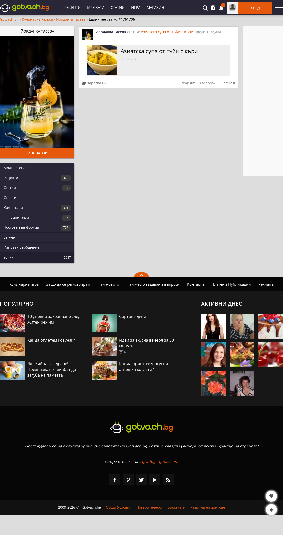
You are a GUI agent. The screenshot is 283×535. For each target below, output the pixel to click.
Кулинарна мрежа (37, 19)
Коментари (37, 208)
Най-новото (108, 284)
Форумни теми (37, 218)
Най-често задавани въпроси (153, 284)
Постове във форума (37, 228)
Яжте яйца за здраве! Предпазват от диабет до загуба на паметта (51, 369)
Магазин (155, 7)
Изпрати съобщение (21, 247)
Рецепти (72, 7)
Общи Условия (118, 507)
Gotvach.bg (9, 19)
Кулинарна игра (24, 284)
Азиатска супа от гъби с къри (167, 31)
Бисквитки (176, 507)
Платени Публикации (231, 284)
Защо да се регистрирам (68, 284)
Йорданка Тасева (71, 19)
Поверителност (149, 507)
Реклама (266, 284)
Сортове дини (132, 316)
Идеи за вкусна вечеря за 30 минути (146, 343)
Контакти (195, 284)
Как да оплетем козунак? (51, 340)
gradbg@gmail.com (160, 461)
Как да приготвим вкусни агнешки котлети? (143, 366)
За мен (9, 237)
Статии (118, 7)
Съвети (10, 197)
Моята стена (14, 167)
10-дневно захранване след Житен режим (53, 319)
